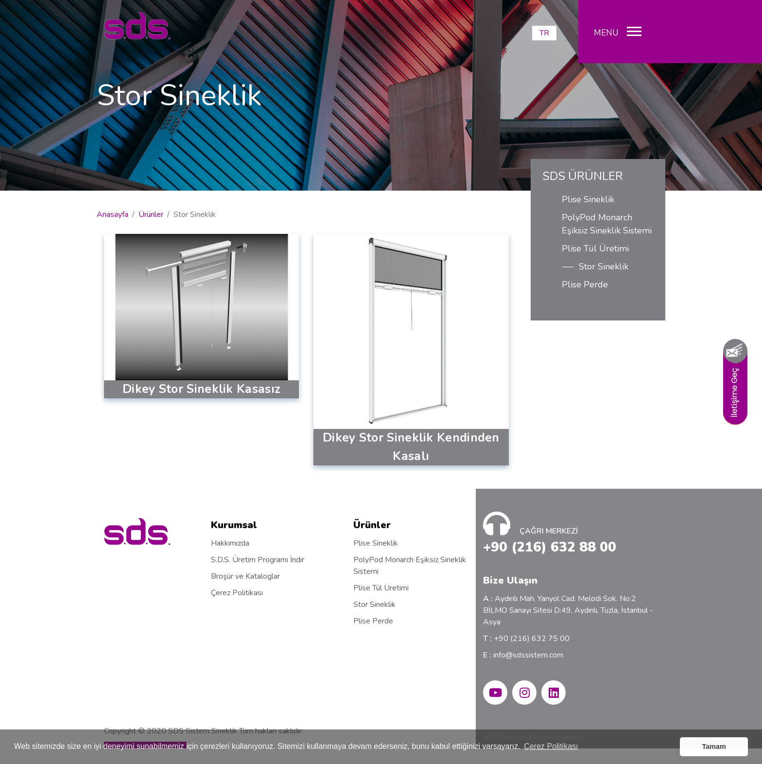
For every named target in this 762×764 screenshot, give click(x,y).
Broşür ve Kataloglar (245, 576)
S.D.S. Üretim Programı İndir (257, 559)
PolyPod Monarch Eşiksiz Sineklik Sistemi (607, 224)
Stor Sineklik (603, 266)
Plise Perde (585, 284)
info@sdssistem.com (523, 655)
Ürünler (151, 214)
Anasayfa (112, 214)
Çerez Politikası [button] (551, 746)
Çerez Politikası (237, 592)
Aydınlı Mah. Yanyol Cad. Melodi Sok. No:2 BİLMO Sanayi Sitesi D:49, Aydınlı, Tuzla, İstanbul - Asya (568, 610)
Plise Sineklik (588, 199)
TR (544, 33)
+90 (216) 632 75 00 (526, 638)
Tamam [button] (714, 746)
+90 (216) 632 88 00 (549, 547)
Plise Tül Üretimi (595, 248)
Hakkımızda (230, 543)
